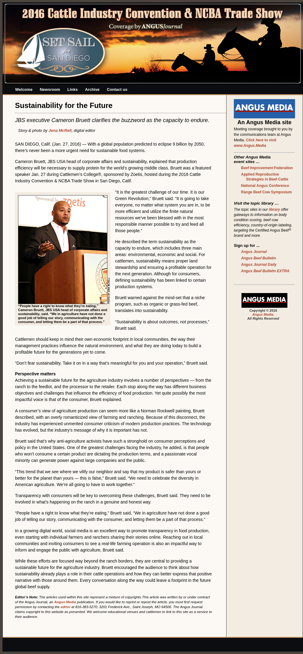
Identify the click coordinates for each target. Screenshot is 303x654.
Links (72, 89)
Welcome (24, 89)
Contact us (117, 89)
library (274, 209)
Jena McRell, (61, 130)
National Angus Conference (265, 186)
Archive (92, 89)
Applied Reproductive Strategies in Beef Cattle (265, 176)
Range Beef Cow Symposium (266, 192)
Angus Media (65, 602)
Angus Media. (263, 314)
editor (65, 607)
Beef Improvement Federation (267, 168)
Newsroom (50, 89)
